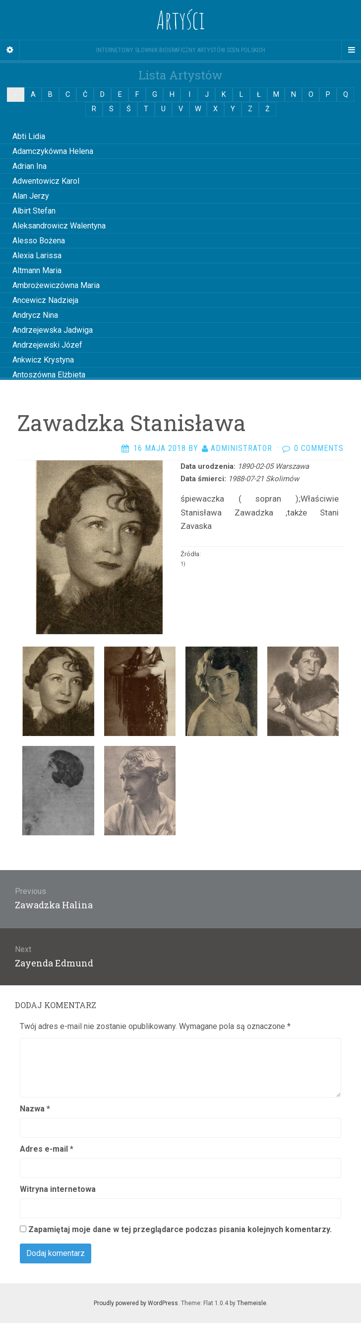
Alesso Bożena (38, 240)
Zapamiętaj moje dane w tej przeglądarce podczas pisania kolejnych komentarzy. (180, 1229)
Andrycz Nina (35, 315)
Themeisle (251, 1303)
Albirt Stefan (34, 211)
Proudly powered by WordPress (136, 1303)
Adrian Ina (29, 166)
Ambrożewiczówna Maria (56, 285)
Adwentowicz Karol (45, 181)
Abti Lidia (28, 136)
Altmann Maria (36, 270)
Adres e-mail (46, 1149)
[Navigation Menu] (351, 50)
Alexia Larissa (36, 255)
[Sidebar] (10, 50)
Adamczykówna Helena (52, 151)
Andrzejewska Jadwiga (52, 330)
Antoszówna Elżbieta (48, 374)
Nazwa (35, 1108)
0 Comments (319, 448)
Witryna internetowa (58, 1189)
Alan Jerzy (30, 196)
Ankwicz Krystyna (43, 360)
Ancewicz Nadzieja (45, 300)
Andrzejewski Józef (47, 345)
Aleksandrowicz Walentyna (59, 225)
